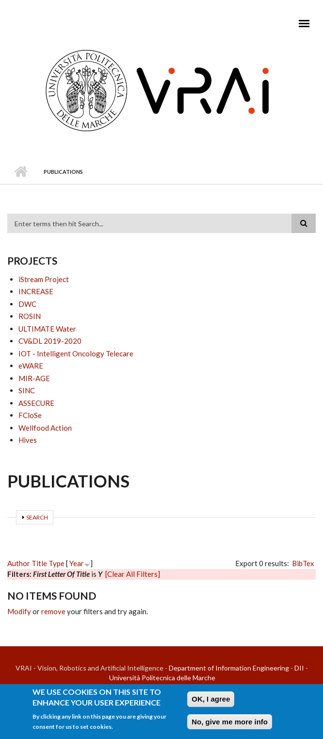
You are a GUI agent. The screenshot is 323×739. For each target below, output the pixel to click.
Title (39, 563)
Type (56, 563)
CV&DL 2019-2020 (49, 340)
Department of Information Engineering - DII (236, 668)
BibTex (303, 563)
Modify (19, 611)
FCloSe (30, 415)
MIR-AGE (34, 378)
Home (20, 172)
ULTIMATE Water (47, 328)
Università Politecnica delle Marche (162, 677)
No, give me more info (230, 724)
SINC (26, 390)
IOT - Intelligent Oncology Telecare (75, 353)
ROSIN (29, 316)
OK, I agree (211, 701)
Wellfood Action (45, 427)
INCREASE (35, 291)
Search (37, 517)
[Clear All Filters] (132, 574)
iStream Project (43, 279)
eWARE (30, 365)
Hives (27, 440)
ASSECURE (36, 403)
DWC (27, 304)
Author (18, 563)
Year (76, 563)
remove (53, 611)
